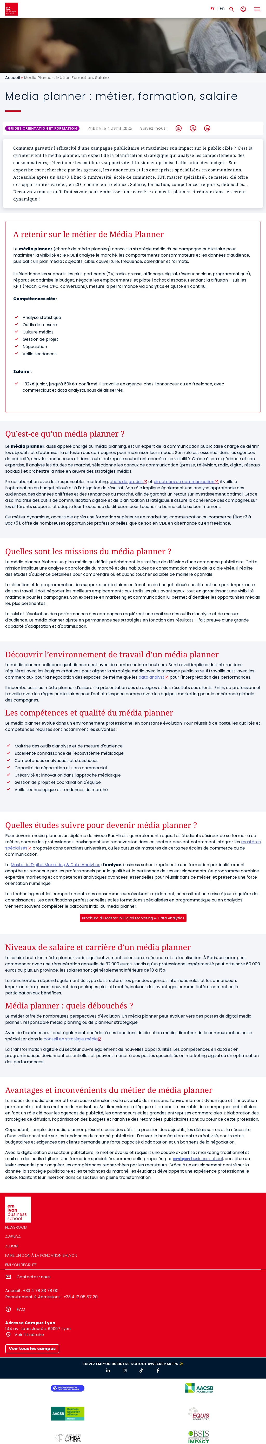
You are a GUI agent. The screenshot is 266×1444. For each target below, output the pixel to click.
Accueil (12, 77)
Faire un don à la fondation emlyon (41, 1255)
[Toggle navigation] (257, 9)
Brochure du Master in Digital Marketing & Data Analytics (133, 918)
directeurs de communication (184, 482)
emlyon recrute (21, 1264)
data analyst (151, 677)
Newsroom (16, 1227)
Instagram (179, 128)
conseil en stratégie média (71, 1039)
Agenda (13, 1236)
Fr (212, 8)
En (222, 8)
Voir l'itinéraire (29, 1334)
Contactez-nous (33, 1277)
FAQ (21, 1309)
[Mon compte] (243, 9)
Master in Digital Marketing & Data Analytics (55, 865)
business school (198, 1159)
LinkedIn (207, 128)
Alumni (11, 1246)
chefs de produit (126, 482)
